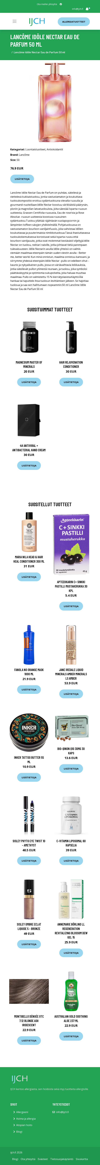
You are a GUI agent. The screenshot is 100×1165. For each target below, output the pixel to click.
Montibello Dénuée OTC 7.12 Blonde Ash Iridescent (29, 1020)
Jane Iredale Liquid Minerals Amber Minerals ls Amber (71, 674)
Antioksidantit (55, 149)
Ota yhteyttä (28, 1159)
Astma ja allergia (26, 1118)
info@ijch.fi (77, 8)
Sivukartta (82, 1159)
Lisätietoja (22, 178)
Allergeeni (22, 1112)
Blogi (19, 1131)
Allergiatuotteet (73, 21)
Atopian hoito (24, 1125)
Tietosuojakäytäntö (61, 1159)
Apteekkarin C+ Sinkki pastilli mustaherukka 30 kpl (71, 586)
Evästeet (43, 1159)
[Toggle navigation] (14, 21)
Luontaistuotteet (35, 149)
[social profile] (61, 4)
